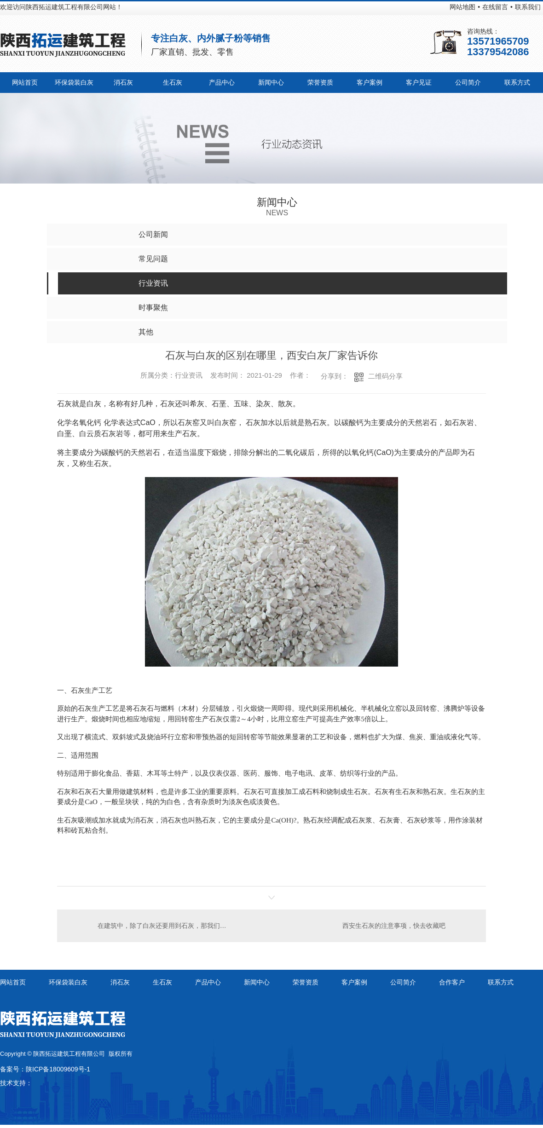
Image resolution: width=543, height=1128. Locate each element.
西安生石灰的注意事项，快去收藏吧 (393, 925)
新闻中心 (271, 82)
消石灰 (123, 82)
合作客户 (452, 982)
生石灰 (172, 82)
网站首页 (25, 82)
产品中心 (222, 82)
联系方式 (517, 82)
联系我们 (528, 7)
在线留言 (495, 7)
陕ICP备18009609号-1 (58, 1069)
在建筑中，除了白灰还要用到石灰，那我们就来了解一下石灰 (164, 925)
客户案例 (369, 82)
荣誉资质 (320, 82)
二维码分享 (385, 376)
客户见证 (419, 82)
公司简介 (468, 82)
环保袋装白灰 (74, 82)
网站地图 (462, 7)
